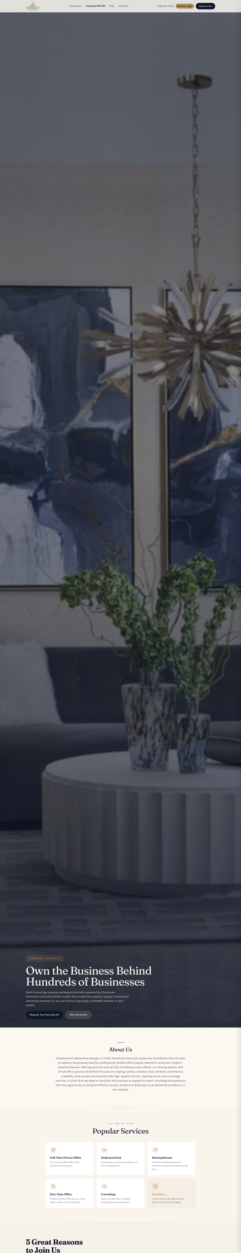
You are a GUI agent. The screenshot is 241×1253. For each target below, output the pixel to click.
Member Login (185, 6)
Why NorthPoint (78, 1014)
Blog (111, 6)
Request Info (205, 6)
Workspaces (75, 6)
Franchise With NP (95, 6)
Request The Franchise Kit (44, 1014)
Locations (123, 6)
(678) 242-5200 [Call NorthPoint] (166, 6)
